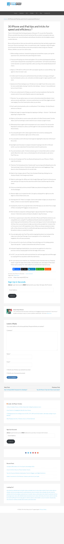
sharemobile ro (37, 498)
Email (8, 362)
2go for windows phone (28, 498)
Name (9, 354)
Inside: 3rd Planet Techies (15, 404)
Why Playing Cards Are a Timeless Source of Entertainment (21, 419)
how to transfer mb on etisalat (39, 492)
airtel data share (32, 500)
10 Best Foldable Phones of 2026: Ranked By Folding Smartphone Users (24, 407)
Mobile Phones (17, 275)
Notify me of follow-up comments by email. (19, 370)
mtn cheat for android (12, 490)
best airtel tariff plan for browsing (14, 498)
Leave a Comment (30, 273)
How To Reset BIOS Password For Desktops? (17, 390)
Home (5, 19)
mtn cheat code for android (50, 496)
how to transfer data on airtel (32, 494)
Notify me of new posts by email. (16, 373)
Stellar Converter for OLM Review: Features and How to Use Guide (23, 477)
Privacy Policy (43, 509)
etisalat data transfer (23, 500)
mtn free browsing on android (18, 494)
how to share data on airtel (39, 490)
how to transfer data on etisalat (24, 490)
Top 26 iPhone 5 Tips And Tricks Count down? (47, 390)
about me (49, 313)
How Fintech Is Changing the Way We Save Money (19, 410)
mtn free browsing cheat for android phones (21, 492)
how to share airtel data (37, 496)
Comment (10, 331)
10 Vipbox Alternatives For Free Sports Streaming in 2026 (20, 467)
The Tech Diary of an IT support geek (32, 4)
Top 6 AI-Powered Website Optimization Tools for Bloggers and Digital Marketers (26, 473)
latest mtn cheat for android (46, 494)
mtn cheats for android (12, 500)
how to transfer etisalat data (48, 498)
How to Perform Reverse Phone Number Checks (18, 470)
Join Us (12, 296)
